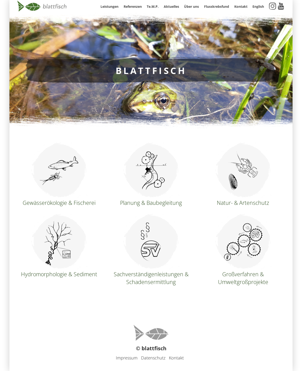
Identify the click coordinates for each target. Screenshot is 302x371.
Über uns (191, 6)
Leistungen (109, 6)
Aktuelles (171, 6)
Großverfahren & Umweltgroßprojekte (243, 250)
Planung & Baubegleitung (151, 174)
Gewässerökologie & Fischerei (59, 174)
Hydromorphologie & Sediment (59, 246)
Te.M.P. (153, 6)
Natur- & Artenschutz (243, 174)
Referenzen (133, 6)
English (258, 6)
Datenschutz (153, 358)
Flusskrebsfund (216, 6)
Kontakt (240, 6)
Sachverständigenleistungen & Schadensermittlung (151, 250)
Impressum (127, 358)
